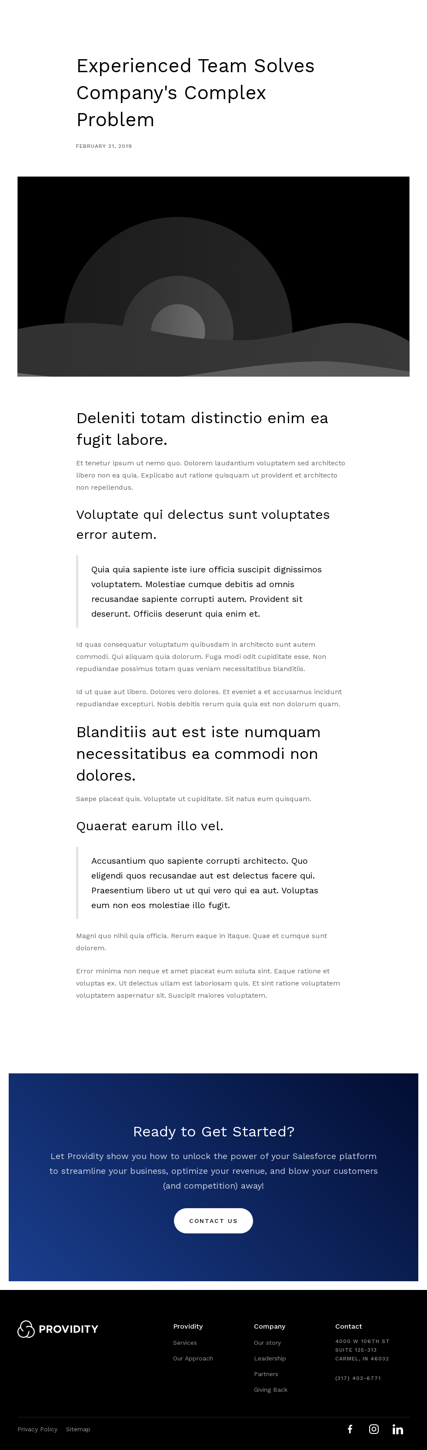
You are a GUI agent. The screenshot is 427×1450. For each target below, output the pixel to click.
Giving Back (270, 1389)
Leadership (270, 1358)
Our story (267, 1342)
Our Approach (193, 1358)
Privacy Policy (37, 1429)
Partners (266, 1373)
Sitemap (78, 1429)
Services (185, 1342)
